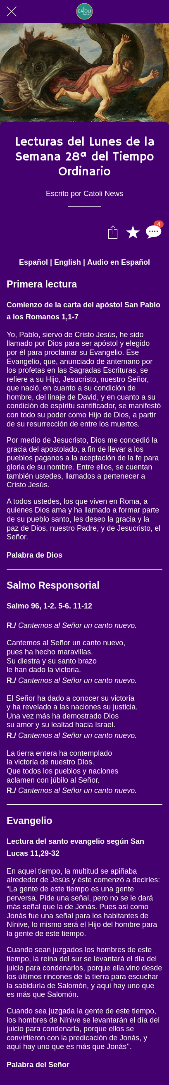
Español (33, 262)
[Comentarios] (152, 232)
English (67, 262)
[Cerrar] (12, 12)
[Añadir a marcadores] (133, 232)
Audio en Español (118, 262)
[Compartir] (113, 232)
